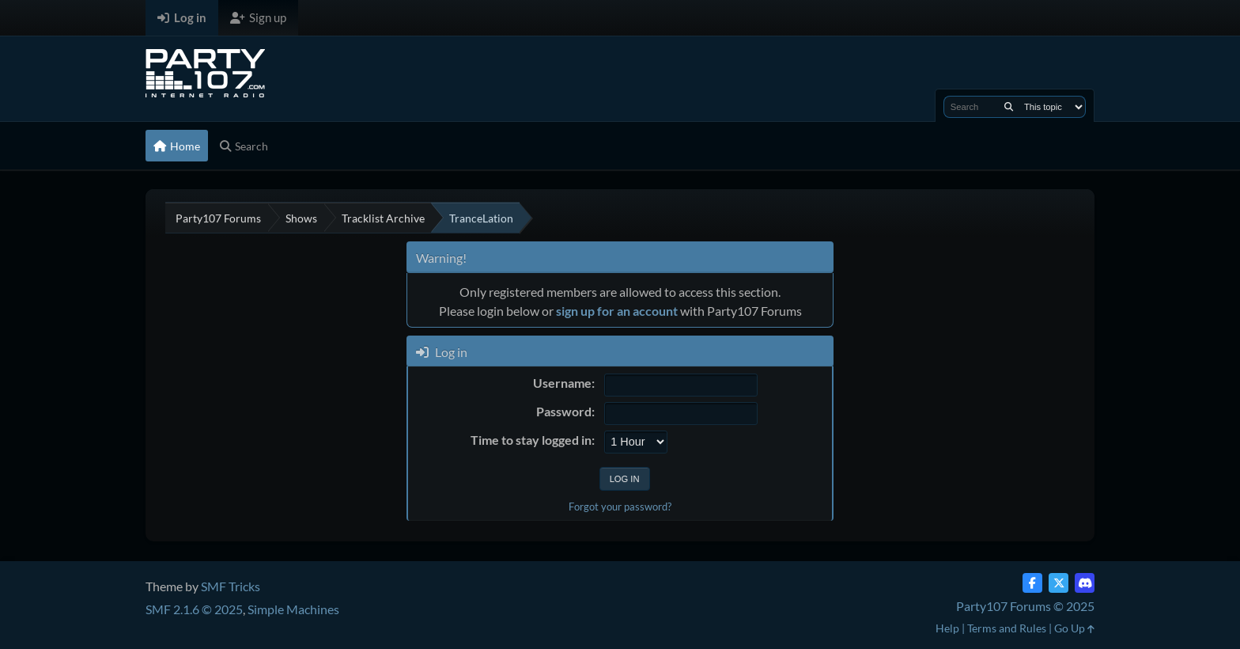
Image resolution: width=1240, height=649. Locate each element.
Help (947, 628)
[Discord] (1084, 583)
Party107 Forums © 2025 (1025, 605)
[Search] (1008, 107)
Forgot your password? (620, 506)
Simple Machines (293, 609)
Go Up (1074, 628)
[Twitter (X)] (1058, 583)
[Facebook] (1032, 583)
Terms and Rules (1006, 628)
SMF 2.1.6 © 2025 (194, 609)
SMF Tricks (230, 586)
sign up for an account (617, 310)
